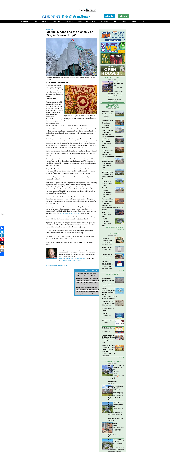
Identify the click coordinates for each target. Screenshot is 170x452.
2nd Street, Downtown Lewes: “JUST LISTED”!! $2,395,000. (106, 140)
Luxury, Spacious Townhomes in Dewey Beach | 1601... (115, 83)
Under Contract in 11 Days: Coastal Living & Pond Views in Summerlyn (107, 189)
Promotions (110, 227)
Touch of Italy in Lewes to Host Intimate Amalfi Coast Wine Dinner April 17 (107, 256)
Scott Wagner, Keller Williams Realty (107, 165)
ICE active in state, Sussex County (86, 273)
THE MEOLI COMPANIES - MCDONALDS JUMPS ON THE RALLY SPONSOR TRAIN (107, 263)
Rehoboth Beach (112, 408)
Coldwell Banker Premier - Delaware (107, 175)
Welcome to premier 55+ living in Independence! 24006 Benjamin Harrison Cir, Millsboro (107, 180)
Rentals (119, 229)
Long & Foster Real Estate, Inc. (115, 398)
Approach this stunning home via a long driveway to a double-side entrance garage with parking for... (116, 394)
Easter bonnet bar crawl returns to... (86, 285)
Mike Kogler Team (106, 144)
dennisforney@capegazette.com (70, 260)
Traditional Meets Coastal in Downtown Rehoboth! (107, 122)
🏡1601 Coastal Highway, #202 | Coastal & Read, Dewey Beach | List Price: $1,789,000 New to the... (115, 94)
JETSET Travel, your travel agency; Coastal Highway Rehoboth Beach (109, 291)
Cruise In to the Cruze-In (109, 329)
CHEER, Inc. (107, 249)
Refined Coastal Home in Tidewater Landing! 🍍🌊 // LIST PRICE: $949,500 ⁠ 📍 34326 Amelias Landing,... (116, 376)
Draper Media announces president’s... (87, 291)
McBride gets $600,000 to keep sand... (87, 278)
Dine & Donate (106, 247)
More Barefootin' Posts (55, 265)
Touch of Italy (108, 259)
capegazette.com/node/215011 (69, 213)
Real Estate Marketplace (112, 106)
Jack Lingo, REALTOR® (112, 382)
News (120, 227)
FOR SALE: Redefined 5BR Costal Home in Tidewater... (116, 367)
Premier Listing (112, 78)
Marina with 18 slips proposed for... (86, 287)
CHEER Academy (108, 321)
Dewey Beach (111, 87)
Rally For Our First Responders (107, 243)
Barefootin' (50, 29)
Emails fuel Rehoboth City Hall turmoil (87, 280)
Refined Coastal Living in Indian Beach (116, 441)
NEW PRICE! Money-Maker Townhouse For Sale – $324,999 (107, 129)
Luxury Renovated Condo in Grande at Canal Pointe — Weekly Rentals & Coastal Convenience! (108, 160)
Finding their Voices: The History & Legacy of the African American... (109, 304)
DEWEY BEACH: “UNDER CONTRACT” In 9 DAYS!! (107, 211)
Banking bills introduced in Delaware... (87, 294)
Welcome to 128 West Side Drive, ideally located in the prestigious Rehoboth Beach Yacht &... (116, 414)
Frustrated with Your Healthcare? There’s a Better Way (109, 337)
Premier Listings (113, 362)
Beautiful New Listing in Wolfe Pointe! (115, 387)
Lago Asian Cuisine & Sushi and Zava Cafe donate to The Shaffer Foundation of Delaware (107, 240)
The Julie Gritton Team (105, 117)
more (120, 357)
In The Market (112, 274)
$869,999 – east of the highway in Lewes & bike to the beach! (107, 149)
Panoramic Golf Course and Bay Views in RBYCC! (115, 404)
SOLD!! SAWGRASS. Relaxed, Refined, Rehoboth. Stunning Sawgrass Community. (107, 220)
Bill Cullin (106, 125)
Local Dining (113, 234)
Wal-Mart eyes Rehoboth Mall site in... (87, 276)
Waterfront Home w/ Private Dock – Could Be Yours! (107, 200)
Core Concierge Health (107, 341)
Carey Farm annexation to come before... (88, 289)
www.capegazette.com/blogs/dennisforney (72, 258)
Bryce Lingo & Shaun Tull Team (115, 419)
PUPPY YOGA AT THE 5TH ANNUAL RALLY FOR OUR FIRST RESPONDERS (109, 348)
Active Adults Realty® (107, 184)
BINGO (104, 313)
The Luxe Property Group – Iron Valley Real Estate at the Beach (112, 134)
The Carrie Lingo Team (114, 436)
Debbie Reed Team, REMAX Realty (115, 100)
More (120, 270)
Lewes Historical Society (108, 285)
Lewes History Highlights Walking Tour (108, 280)
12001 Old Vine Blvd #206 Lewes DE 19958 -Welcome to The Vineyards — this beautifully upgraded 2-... (116, 430)
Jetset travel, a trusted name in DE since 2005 (109, 297)
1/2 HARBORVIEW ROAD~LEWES (107, 171)
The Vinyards (112, 423)
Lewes (110, 371)
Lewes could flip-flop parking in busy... (87, 282)
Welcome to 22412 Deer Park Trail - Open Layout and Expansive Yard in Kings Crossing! (108, 113)
